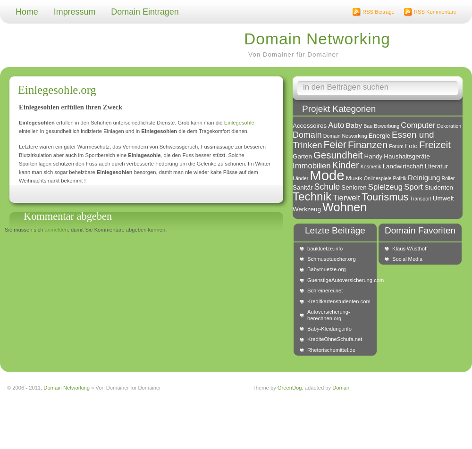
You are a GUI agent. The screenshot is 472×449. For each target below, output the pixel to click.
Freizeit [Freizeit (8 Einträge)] (435, 144)
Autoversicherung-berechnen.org (328, 315)
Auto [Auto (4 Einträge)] (336, 125)
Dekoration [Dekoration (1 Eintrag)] (449, 126)
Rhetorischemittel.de (331, 350)
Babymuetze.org (326, 269)
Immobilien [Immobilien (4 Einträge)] (312, 165)
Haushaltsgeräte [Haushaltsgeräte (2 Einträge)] (407, 156)
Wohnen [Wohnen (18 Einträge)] (344, 207)
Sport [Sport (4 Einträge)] (413, 187)
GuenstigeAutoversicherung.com (340, 280)
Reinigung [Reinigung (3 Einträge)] (424, 178)
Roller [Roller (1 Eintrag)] (448, 178)
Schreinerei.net (325, 290)
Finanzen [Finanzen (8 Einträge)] (368, 144)
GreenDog (290, 388)
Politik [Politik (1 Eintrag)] (399, 178)
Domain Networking (317, 39)
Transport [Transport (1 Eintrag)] (420, 198)
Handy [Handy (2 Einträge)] (373, 156)
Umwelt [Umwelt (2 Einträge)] (443, 198)
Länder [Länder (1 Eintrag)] (300, 178)
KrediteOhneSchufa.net (334, 339)
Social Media (407, 259)
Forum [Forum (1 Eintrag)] (396, 146)
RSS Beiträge (378, 12)
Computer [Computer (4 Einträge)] (418, 125)
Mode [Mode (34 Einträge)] (327, 175)
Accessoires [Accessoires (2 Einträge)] (310, 125)
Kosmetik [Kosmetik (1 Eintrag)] (371, 166)
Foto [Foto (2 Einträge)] (411, 146)
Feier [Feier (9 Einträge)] (335, 144)
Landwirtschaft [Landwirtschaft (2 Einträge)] (403, 166)
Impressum (75, 12)
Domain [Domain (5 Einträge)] (307, 135)
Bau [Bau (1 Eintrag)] (367, 126)
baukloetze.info (325, 248)
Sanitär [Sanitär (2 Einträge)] (302, 187)
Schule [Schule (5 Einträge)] (327, 186)
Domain (341, 388)
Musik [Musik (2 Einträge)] (354, 178)
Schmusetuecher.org (331, 259)
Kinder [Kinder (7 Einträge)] (345, 165)
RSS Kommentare (435, 12)
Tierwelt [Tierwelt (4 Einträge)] (346, 197)
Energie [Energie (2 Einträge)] (379, 135)
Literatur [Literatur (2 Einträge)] (436, 166)
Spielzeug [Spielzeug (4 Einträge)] (385, 187)
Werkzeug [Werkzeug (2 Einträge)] (307, 209)
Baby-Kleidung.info (329, 329)
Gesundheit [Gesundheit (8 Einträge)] (338, 155)
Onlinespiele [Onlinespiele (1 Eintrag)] (378, 178)
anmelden (56, 230)
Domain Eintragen (144, 12)
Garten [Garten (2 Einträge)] (302, 156)
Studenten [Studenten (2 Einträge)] (438, 187)
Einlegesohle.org (57, 89)
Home (27, 12)
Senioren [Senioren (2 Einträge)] (353, 187)
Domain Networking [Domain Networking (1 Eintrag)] (345, 136)
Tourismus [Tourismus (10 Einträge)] (385, 197)
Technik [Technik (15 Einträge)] (312, 196)
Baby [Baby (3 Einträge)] (354, 125)
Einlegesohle (239, 122)
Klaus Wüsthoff (410, 248)
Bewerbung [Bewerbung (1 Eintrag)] (386, 126)
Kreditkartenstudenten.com (339, 301)
